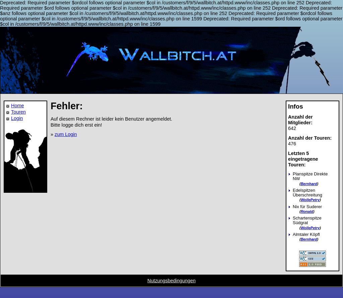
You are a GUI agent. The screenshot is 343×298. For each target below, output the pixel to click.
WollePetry (310, 200)
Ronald (307, 211)
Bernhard (309, 184)
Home (17, 105)
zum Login (66, 134)
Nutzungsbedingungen (171, 280)
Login (17, 118)
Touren (18, 112)
